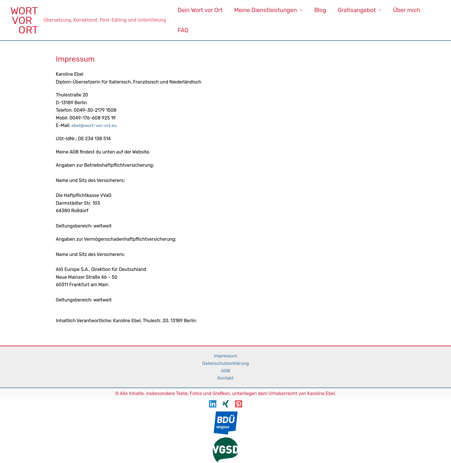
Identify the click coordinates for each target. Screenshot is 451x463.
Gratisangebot (357, 10)
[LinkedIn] (213, 404)
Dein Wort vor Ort (200, 10)
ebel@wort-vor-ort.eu (94, 125)
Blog (320, 10)
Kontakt (225, 378)
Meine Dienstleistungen (265, 10)
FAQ (182, 30)
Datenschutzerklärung (225, 363)
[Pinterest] (238, 404)
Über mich (406, 10)
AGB (225, 371)
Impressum (225, 355)
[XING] (225, 404)
